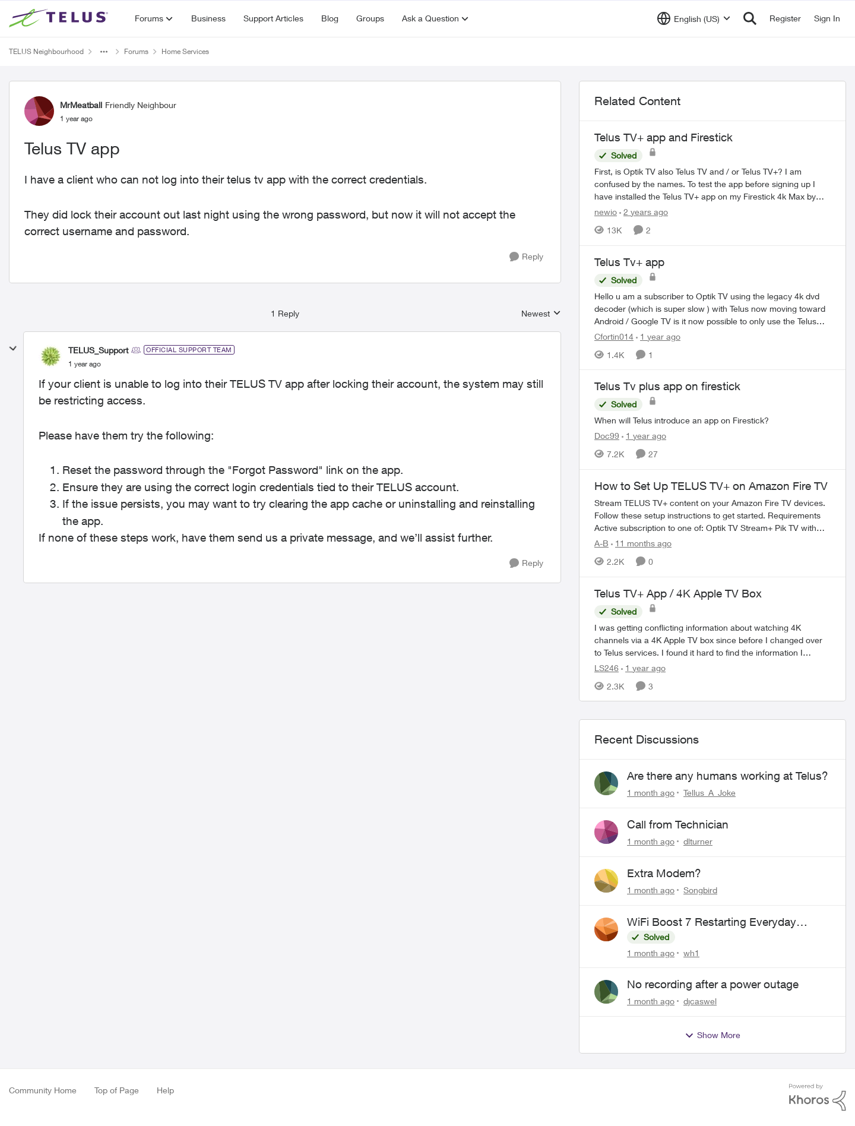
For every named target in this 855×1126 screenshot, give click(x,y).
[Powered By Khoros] (817, 1097)
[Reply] (526, 257)
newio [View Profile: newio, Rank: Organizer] (605, 212)
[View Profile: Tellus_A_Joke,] (606, 783)
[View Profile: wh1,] (606, 929)
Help (165, 1090)
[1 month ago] (650, 792)
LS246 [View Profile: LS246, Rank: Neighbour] (606, 667)
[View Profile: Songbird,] (606, 881)
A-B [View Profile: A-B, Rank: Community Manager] (601, 543)
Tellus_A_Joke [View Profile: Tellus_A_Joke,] (709, 792)
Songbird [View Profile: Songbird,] (700, 890)
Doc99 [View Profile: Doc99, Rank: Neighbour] (606, 436)
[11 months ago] (641, 543)
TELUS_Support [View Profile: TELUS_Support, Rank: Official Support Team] (98, 350)
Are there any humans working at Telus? (727, 775)
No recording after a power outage (713, 984)
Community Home (43, 1090)
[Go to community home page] (60, 18)
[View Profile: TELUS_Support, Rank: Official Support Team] (50, 356)
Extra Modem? (664, 873)
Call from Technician (678, 824)
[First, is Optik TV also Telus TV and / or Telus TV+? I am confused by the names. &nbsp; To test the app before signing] (712, 184)
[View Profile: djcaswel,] (606, 992)
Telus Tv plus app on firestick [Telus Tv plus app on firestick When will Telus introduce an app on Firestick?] (667, 386)
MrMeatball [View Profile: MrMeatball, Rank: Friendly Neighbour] (81, 105)
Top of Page (116, 1090)
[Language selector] (694, 18)
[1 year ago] (658, 336)
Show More (712, 1035)
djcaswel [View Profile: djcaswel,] (700, 1001)
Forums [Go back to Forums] (136, 51)
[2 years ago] (643, 211)
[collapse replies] (13, 348)
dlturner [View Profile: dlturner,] (697, 841)
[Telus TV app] (84, 364)
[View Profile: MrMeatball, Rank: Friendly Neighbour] (39, 111)
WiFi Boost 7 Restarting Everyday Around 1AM (711, 922)
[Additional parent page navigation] (104, 51)
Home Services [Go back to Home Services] (185, 51)
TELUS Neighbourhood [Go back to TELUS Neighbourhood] (46, 51)
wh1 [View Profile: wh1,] (691, 952)
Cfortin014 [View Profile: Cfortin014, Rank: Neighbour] (614, 336)
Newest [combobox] (541, 314)
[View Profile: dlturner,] (606, 832)
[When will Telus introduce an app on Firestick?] (712, 420)
